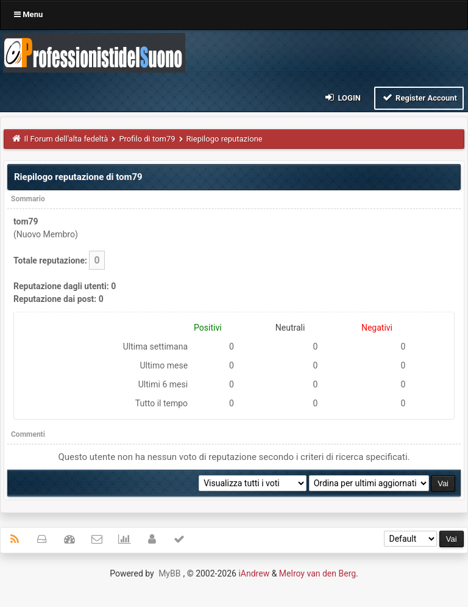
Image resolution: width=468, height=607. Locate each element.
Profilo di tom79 (147, 138)
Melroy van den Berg (317, 573)
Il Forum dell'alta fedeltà (66, 138)
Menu (28, 14)
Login (342, 97)
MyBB (169, 573)
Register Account (419, 97)
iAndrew (253, 573)
